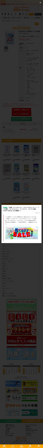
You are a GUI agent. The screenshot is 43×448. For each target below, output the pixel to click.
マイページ (39, 446)
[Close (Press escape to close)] (40, 2)
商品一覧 (4, 446)
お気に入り (13, 446)
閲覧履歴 (21, 446)
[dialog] (21, 224)
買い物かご (30, 446)
